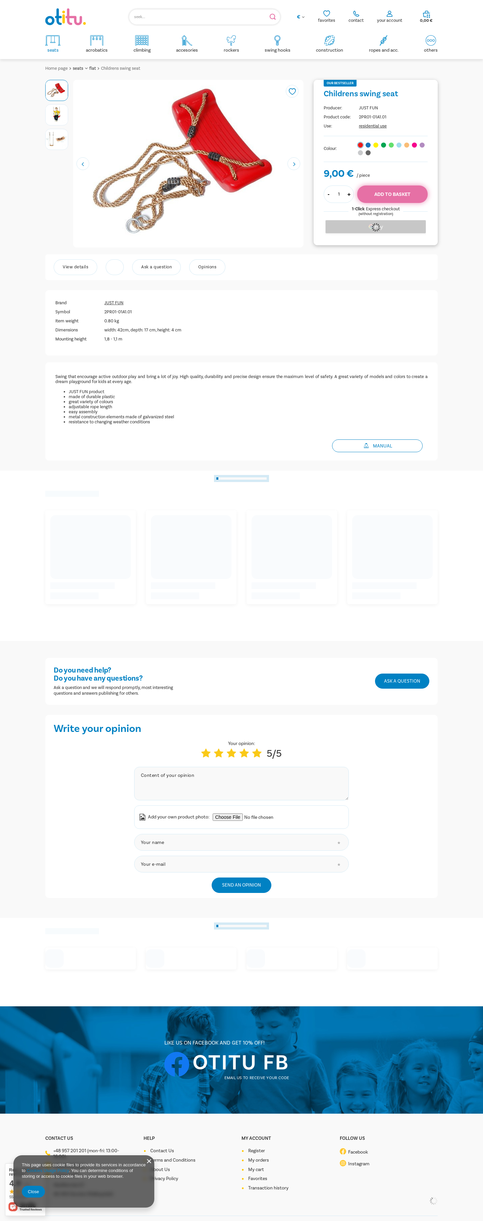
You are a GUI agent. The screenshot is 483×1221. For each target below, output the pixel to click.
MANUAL (382, 446)
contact (356, 20)
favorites (326, 20)
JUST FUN (368, 107)
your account (389, 20)
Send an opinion (241, 885)
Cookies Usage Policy (47, 1170)
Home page (56, 68)
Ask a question (402, 681)
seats (78, 68)
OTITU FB (241, 1062)
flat (92, 68)
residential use (373, 125)
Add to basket (392, 194)
